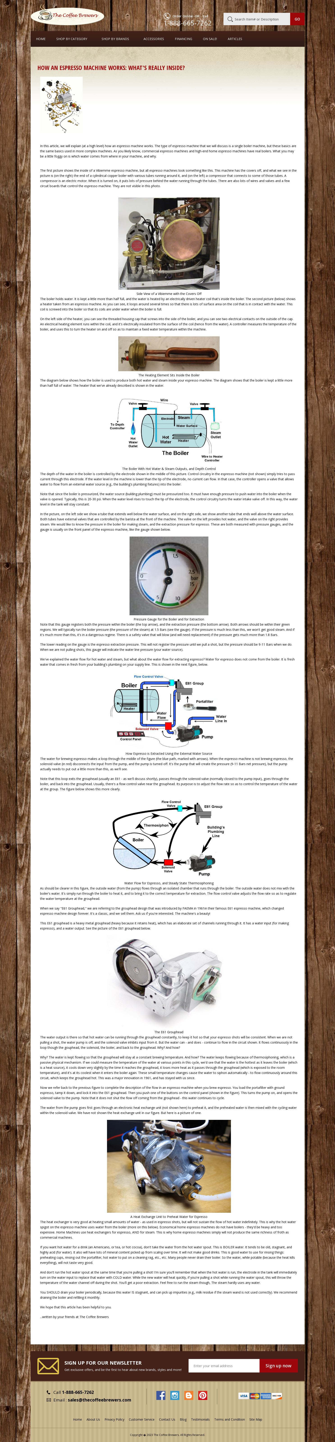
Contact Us (167, 1419)
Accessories (154, 38)
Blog (266, 6)
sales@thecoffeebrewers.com (99, 1400)
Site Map (255, 1419)
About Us (222, 6)
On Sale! (210, 38)
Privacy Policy (114, 1419)
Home (41, 38)
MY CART (296, 6)
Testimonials (200, 1419)
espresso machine (130, 146)
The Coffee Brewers (94, 1317)
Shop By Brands (115, 38)
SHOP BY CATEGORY (71, 38)
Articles (235, 38)
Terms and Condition (229, 1419)
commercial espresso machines (165, 151)
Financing (183, 38)
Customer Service (246, 6)
